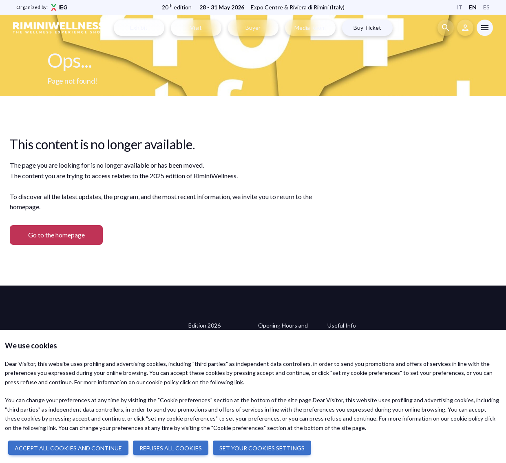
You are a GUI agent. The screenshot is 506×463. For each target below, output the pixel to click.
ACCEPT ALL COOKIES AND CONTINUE (68, 448)
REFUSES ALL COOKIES (170, 448)
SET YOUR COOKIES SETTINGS (262, 448)
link (238, 382)
